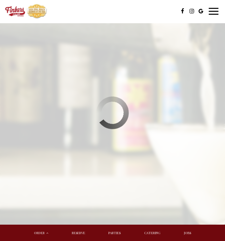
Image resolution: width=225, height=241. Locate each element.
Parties (114, 233)
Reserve (78, 233)
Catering (152, 233)
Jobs (187, 233)
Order (41, 233)
